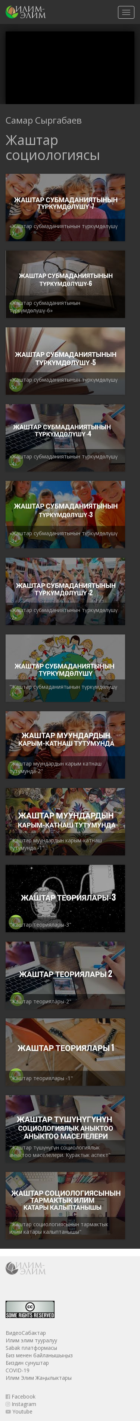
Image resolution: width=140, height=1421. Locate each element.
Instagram (21, 1404)
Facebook (20, 1396)
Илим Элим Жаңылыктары (39, 1377)
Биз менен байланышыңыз (39, 1355)
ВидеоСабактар (26, 1332)
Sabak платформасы (31, 1347)
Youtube (19, 1411)
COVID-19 (17, 1370)
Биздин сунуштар (27, 1362)
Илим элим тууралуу (31, 1340)
